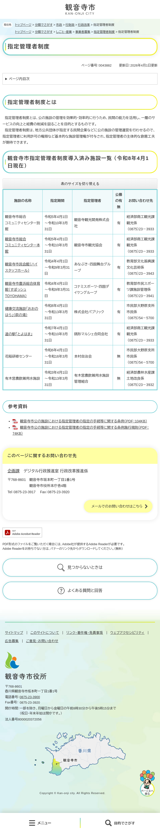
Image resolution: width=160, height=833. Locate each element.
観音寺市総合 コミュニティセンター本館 (22, 245)
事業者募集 (82, 32)
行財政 (70, 25)
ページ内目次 (19, 79)
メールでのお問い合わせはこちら (116, 506)
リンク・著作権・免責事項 (84, 633)
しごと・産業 (64, 32)
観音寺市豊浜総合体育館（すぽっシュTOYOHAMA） (22, 290)
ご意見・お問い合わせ (42, 641)
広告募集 (12, 641)
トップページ (23, 25)
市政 (59, 25)
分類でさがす (44, 25)
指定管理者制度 (104, 32)
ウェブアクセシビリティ (127, 633)
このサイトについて (45, 633)
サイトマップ (14, 633)
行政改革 (84, 25)
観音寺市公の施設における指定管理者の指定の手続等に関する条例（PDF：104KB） (83, 421)
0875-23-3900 (30, 697)
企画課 (14, 471)
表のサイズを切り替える (80, 184)
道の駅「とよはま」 (19, 334)
